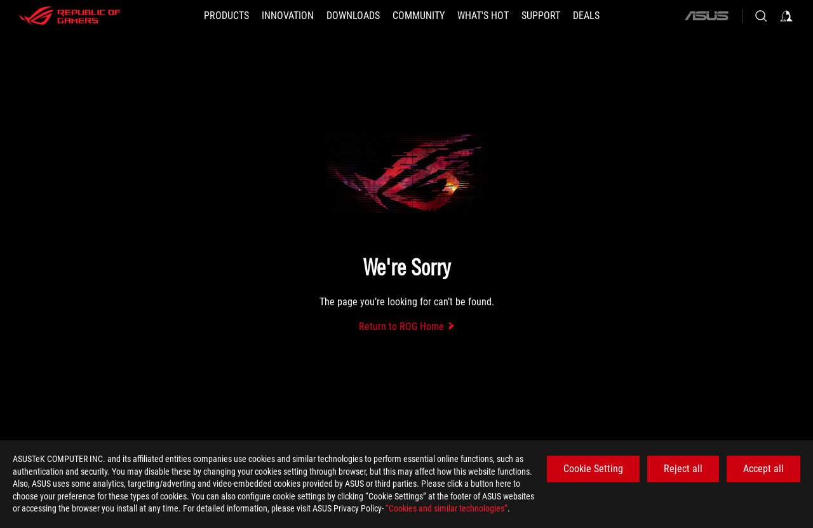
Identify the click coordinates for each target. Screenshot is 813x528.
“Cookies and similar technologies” (446, 508)
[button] (226, 16)
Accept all (763, 469)
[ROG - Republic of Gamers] (70, 15)
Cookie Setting (593, 469)
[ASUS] (706, 16)
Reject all (683, 469)
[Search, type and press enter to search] (761, 16)
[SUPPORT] (540, 16)
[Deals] (586, 16)
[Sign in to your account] (786, 16)
